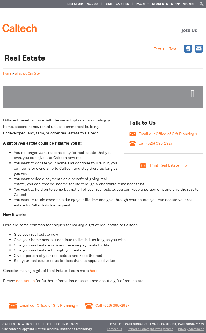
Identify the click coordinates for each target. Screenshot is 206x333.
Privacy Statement (191, 329)
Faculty (142, 3)
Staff (175, 3)
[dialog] (188, 49)
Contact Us (114, 329)
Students (160, 3)
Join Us (189, 30)
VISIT (109, 3)
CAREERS (122, 3)
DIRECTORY (75, 3)
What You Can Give (27, 73)
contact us (25, 280)
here (94, 270)
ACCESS (92, 3)
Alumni (188, 3)
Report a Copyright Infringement (150, 329)
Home (7, 73)
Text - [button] (174, 48)
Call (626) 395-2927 (151, 143)
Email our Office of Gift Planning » (163, 133)
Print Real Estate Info (168, 165)
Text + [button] (159, 48)
